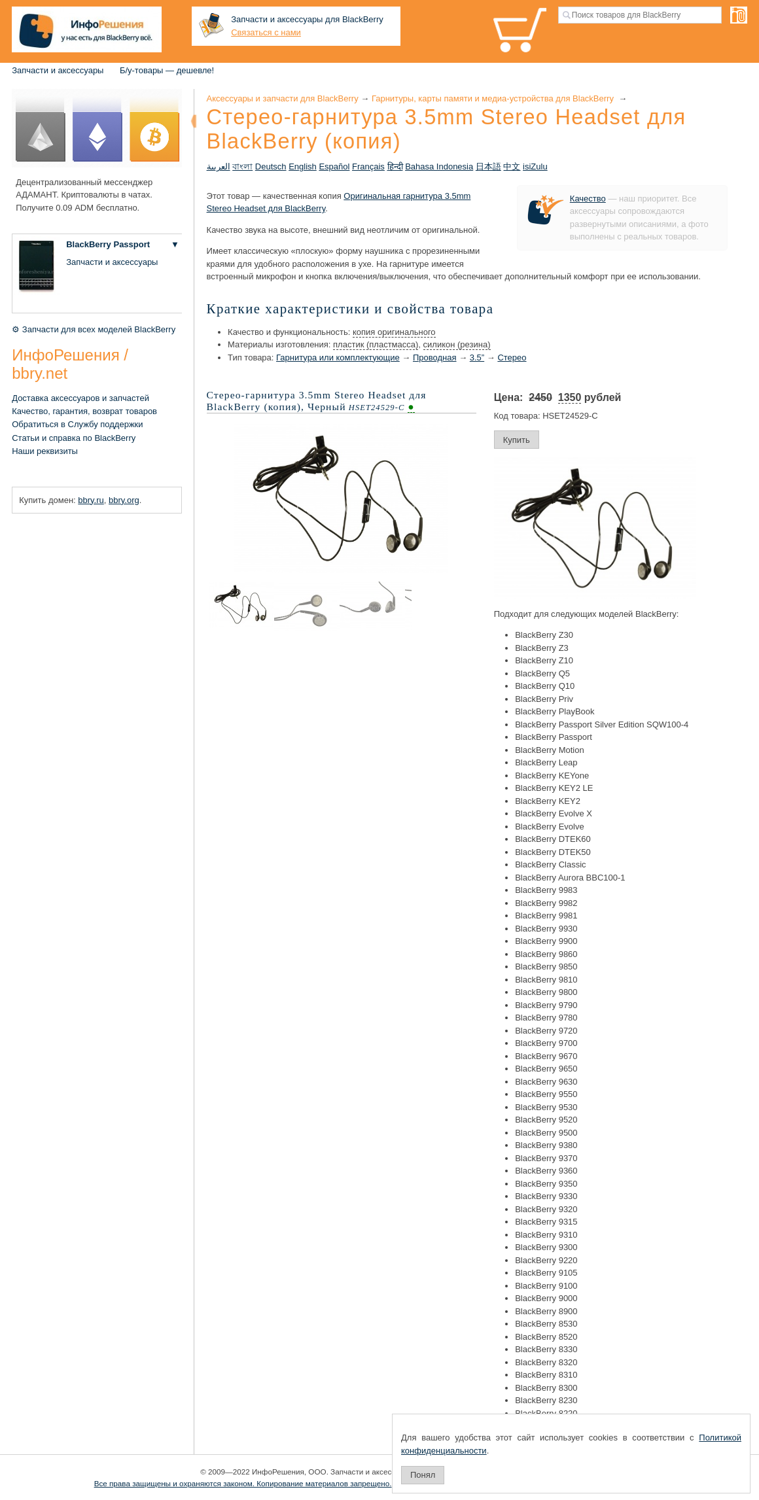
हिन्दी (395, 166)
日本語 (488, 166)
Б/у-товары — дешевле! (167, 70)
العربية (218, 166)
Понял (422, 1475)
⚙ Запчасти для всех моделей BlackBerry (93, 329)
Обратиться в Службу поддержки (77, 424)
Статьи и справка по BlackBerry (73, 438)
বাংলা (242, 166)
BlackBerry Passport (108, 244)
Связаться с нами (266, 32)
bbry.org (124, 500)
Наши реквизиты (45, 451)
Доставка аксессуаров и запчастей (80, 398)
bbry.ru (91, 500)
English (303, 166)
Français (368, 166)
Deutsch (271, 166)
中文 (511, 166)
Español (334, 166)
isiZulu (535, 166)
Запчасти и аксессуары (57, 70)
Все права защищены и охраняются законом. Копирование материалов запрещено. (243, 1483)
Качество (588, 198)
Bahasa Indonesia (439, 166)
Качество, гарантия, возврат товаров (84, 411)
